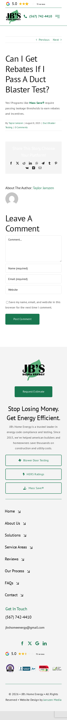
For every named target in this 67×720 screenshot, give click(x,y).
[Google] (37, 643)
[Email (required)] (33, 278)
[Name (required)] (33, 268)
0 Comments (21, 127)
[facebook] (22, 643)
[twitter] (30, 643)
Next (56, 39)
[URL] (33, 289)
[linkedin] (45, 643)
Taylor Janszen (16, 123)
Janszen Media (52, 700)
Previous (44, 39)
